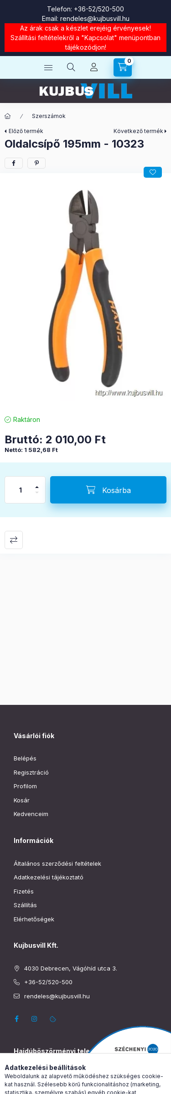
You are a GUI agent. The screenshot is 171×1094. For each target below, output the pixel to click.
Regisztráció (31, 772)
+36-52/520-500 (99, 9)
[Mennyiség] (20, 490)
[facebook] (14, 163)
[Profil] (94, 67)
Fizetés (24, 891)
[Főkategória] (8, 116)
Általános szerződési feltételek (57, 863)
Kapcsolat (99, 37)
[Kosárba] (108, 489)
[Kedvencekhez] (153, 172)
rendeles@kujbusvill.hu (95, 18)
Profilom (25, 786)
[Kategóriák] (48, 67)
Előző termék (26, 131)
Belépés (25, 758)
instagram (35, 1019)
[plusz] (37, 483)
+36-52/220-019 (37, 1088)
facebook (16, 1019)
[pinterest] (36, 163)
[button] (85, 292)
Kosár (22, 800)
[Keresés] (71, 67)
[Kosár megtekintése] (123, 67)
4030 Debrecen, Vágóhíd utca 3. (70, 968)
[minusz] (37, 496)
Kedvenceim (31, 813)
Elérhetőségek (34, 919)
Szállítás (25, 905)
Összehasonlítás (14, 540)
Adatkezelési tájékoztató (48, 877)
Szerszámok (49, 116)
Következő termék (138, 131)
